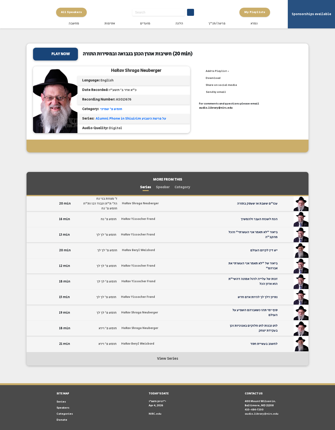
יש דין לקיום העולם (264, 250)
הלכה (179, 23)
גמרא (254, 23)
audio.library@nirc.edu (216, 108)
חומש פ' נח (109, 208)
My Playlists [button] (254, 12)
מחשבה (74, 23)
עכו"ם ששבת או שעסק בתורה (257, 203)
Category (182, 187)
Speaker (163, 187)
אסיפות (109, 23)
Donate (62, 420)
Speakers (63, 408)
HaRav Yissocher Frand (138, 219)
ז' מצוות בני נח (106, 198)
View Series (167, 358)
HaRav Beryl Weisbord (138, 250)
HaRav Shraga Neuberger (136, 70)
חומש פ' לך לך (106, 234)
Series (145, 187)
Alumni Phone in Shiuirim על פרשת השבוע (131, 118)
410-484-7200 (254, 410)
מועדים (145, 23)
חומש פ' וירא (108, 328)
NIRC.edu (155, 414)
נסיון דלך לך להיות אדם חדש (258, 297)
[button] (214, 71)
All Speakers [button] (71, 12)
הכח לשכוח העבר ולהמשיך (259, 219)
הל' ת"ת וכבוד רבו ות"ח (100, 203)
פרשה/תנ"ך (216, 23)
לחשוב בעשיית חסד (264, 344)
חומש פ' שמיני (111, 109)
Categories (65, 414)
